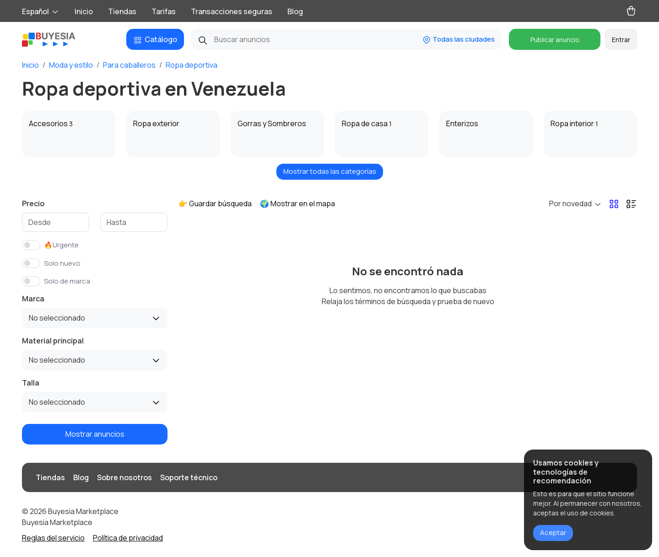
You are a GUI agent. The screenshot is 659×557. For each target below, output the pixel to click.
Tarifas (163, 11)
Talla (30, 383)
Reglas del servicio (53, 538)
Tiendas (122, 11)
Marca (33, 299)
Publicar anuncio (554, 39)
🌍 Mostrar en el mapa (297, 203)
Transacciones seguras (231, 11)
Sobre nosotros (124, 477)
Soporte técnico (188, 477)
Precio (33, 203)
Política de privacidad (128, 538)
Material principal (53, 341)
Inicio (84, 11)
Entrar (621, 39)
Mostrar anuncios (94, 434)
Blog (295, 11)
